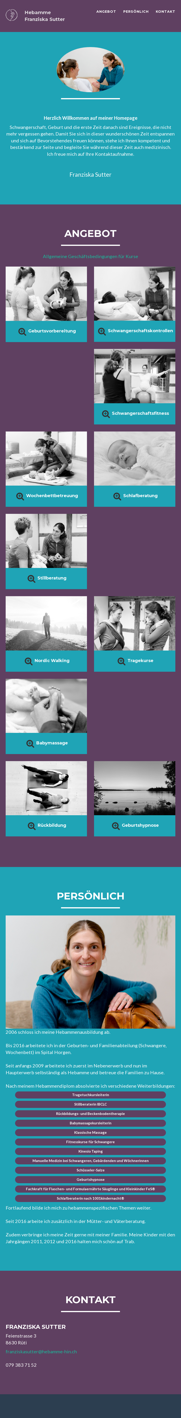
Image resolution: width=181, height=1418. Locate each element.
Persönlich (136, 12)
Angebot (106, 12)
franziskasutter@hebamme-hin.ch (41, 1351)
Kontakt (165, 12)
